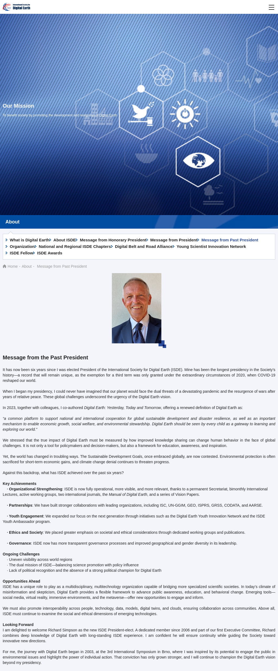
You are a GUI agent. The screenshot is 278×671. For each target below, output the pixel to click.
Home (13, 266)
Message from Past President (229, 240)
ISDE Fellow (21, 253)
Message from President (173, 240)
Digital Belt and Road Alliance (144, 246)
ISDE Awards (49, 253)
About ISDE (64, 240)
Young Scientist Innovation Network (211, 246)
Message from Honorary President (113, 240)
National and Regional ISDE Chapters (75, 246)
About (27, 266)
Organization (22, 246)
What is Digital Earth (29, 240)
